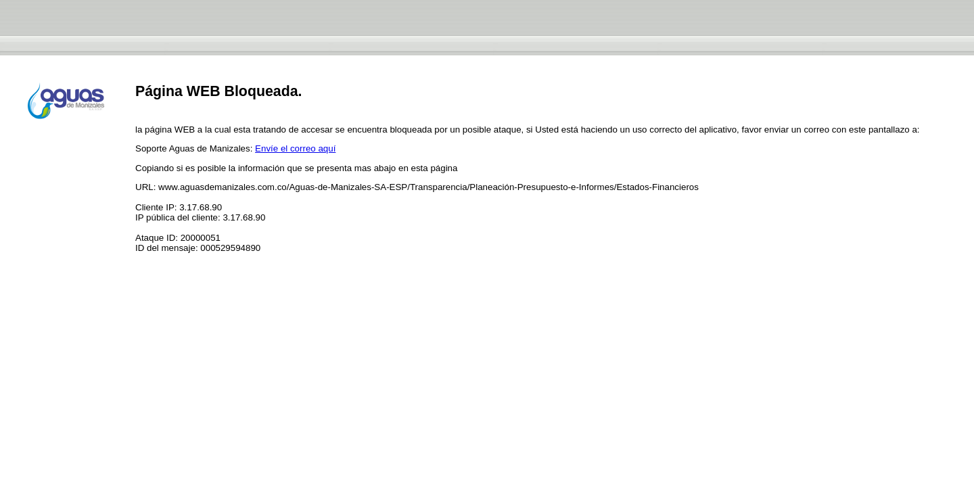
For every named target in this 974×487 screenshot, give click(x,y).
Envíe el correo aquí (295, 148)
